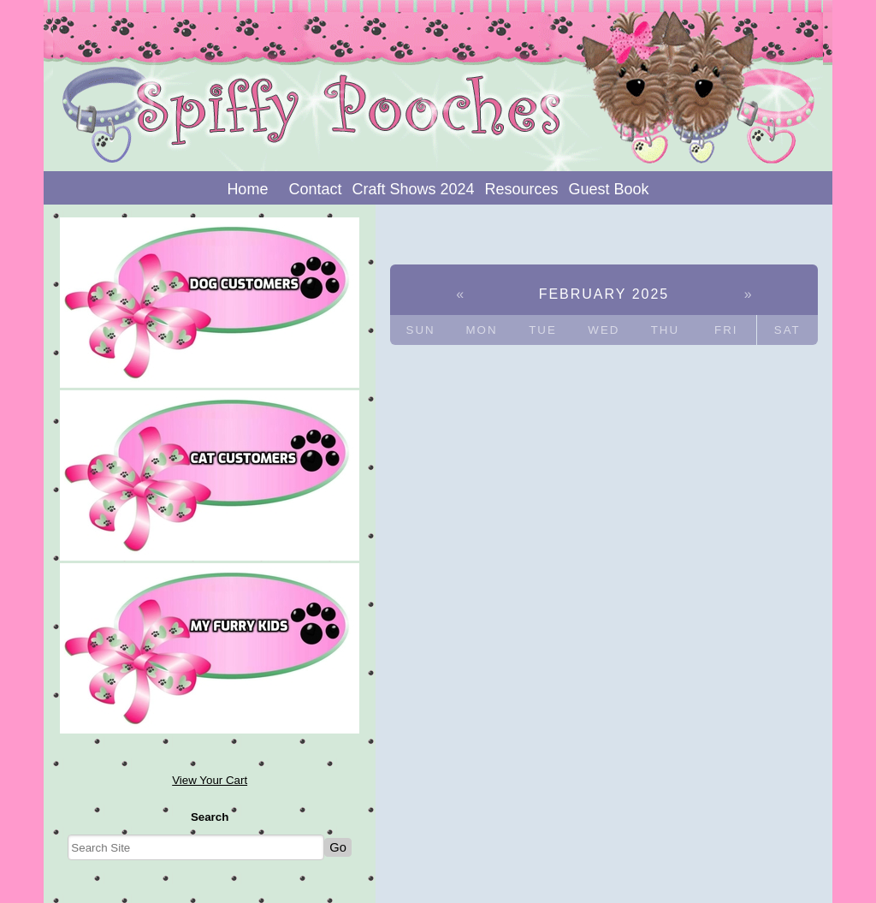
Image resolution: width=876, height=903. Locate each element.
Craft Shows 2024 (413, 189)
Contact (314, 189)
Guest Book (609, 189)
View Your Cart (209, 780)
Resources (522, 189)
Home (247, 189)
